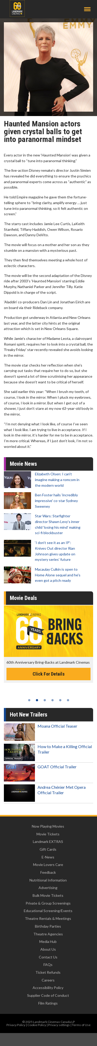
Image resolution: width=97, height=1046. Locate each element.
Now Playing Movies (48, 826)
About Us (48, 949)
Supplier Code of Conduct (48, 995)
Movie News (23, 464)
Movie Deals (23, 598)
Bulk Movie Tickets (48, 895)
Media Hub (48, 941)
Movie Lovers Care (48, 864)
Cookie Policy (36, 1025)
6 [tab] (68, 700)
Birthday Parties (48, 926)
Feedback (48, 872)
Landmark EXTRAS (48, 841)
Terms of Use (81, 1025)
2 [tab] (37, 700)
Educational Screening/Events (48, 910)
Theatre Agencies (48, 934)
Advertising (48, 887)
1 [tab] (29, 700)
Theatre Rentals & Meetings (48, 918)
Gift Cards (48, 849)
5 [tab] (60, 700)
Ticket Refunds (48, 972)
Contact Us (48, 957)
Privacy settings (59, 1025)
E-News (48, 857)
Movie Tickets (47, 834)
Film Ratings (48, 1003)
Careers (48, 980)
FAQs (48, 964)
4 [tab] (52, 700)
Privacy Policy (15, 1025)
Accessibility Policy (48, 987)
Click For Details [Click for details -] (49, 674)
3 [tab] (44, 700)
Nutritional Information (48, 880)
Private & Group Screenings (48, 903)
